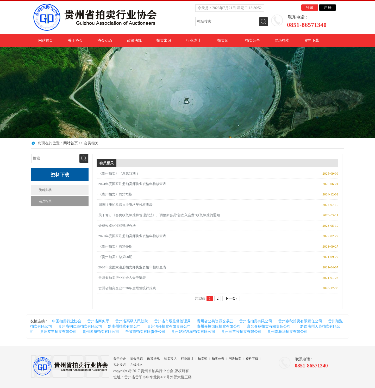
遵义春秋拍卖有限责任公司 (269, 326)
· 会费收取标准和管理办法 (116, 225)
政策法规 (134, 40)
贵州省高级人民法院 (131, 321)
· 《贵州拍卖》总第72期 (114, 194)
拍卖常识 (164, 40)
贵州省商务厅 (98, 321)
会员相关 (45, 201)
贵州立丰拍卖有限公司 (58, 332)
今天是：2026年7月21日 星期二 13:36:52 (230, 8)
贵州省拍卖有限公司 (255, 321)
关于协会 (75, 40)
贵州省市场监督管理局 (172, 321)
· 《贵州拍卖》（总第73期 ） (118, 173)
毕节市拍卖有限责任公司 (145, 332)
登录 (310, 7)
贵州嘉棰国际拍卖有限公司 (219, 326)
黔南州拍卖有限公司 (124, 326)
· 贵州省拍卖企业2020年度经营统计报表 (126, 288)
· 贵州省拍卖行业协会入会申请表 (121, 278)
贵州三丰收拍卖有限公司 (241, 332)
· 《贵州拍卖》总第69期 (114, 246)
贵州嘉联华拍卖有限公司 (287, 332)
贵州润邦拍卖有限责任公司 (169, 326)
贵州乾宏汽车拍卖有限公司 (193, 332)
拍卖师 (222, 40)
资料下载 (311, 40)
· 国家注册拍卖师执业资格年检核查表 (125, 205)
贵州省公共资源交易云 (215, 321)
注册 (328, 7)
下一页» (231, 298)
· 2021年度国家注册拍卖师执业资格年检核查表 (131, 236)
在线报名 (136, 365)
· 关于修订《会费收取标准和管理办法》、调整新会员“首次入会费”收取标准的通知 (158, 215)
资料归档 (45, 190)
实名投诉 (119, 365)
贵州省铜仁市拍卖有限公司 (80, 326)
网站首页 (45, 40)
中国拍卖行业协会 (66, 321)
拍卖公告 (252, 40)
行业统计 (193, 40)
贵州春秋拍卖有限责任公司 (300, 321)
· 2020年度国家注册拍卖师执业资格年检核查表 (131, 267)
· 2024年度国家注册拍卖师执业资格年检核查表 (131, 184)
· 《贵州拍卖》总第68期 (114, 257)
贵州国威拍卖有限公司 (101, 332)
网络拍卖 (282, 40)
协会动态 (104, 40)
